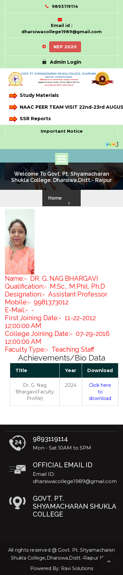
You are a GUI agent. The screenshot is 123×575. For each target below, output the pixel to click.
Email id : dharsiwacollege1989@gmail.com (61, 28)
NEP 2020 (65, 46)
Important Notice (62, 131)
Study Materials (34, 95)
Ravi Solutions (77, 568)
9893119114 (65, 6)
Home (55, 198)
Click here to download (100, 391)
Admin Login (61, 62)
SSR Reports (30, 119)
